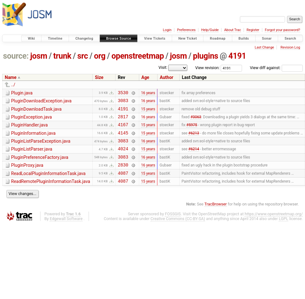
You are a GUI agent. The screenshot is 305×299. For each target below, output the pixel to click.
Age (145, 77)
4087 (123, 183)
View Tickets (154, 38)
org (99, 56)
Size (99, 77)
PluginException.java (31, 119)
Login (167, 30)
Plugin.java (22, 92)
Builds (244, 38)
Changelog (84, 38)
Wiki (31, 38)
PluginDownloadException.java (41, 101)
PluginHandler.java (29, 128)
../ (13, 84)
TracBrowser (215, 215)
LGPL (283, 230)
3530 (123, 93)
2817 (123, 120)
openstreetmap (137, 56)
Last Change (264, 47)
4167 (123, 129)
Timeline (55, 38)
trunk (62, 56)
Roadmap (218, 38)
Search (290, 38)
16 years (148, 93)
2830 (123, 174)
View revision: (207, 67)
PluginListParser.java (31, 155)
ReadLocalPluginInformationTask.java (48, 182)
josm (38, 56)
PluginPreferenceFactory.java (39, 164)
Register (252, 30)
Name (10, 77)
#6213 (193, 138)
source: (16, 56)
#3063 (195, 120)
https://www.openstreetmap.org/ (274, 225)
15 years (148, 111)
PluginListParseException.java (40, 146)
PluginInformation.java (33, 137)
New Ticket (187, 38)
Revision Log (290, 47)
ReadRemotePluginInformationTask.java (50, 191)
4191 (237, 56)
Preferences (186, 30)
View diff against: (276, 67)
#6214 (193, 156)
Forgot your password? (282, 30)
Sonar (267, 38)
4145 (123, 138)
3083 (123, 102)
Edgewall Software (66, 230)
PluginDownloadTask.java (36, 111)
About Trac (232, 30)
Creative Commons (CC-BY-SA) (178, 230)
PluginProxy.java (27, 173)
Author (166, 77)
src (82, 56)
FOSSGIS (173, 225)
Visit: (163, 67)
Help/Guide (210, 30)
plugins (205, 56)
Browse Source (118, 38)
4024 (123, 156)
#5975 (191, 129)
